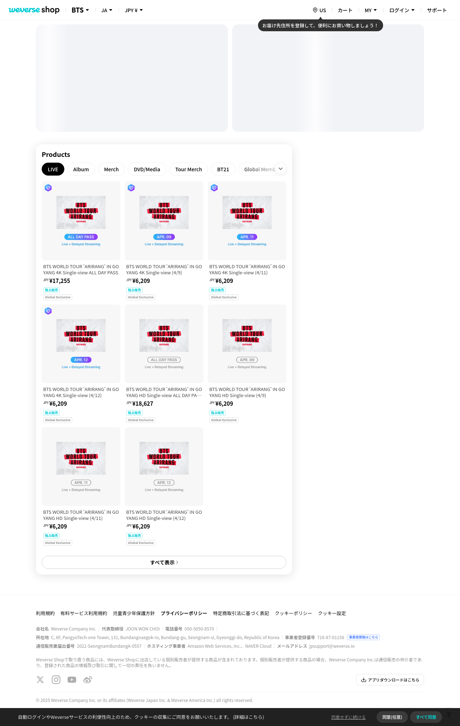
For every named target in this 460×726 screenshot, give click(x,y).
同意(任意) (392, 717)
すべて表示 (164, 562)
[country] (319, 10)
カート (345, 10)
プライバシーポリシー (184, 613)
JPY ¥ (131, 10)
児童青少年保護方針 (134, 613)
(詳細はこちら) (248, 716)
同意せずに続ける (348, 717)
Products (56, 154)
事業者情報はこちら (363, 637)
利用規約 (45, 613)
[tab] (53, 169)
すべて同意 (426, 717)
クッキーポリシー (293, 613)
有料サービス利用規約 (83, 613)
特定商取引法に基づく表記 (241, 613)
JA (104, 10)
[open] (280, 168)
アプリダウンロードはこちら (390, 680)
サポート (437, 10)
